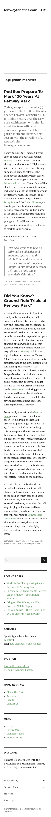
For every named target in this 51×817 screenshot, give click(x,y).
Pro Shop (9, 800)
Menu (43, 10)
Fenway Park (11, 160)
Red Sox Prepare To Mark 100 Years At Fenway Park (23, 96)
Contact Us (12, 703)
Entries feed (13, 730)
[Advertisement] (25, 46)
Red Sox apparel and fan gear (25, 643)
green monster (10, 284)
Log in (10, 726)
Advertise (12, 696)
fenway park (35, 281)
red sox (31, 284)
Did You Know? (22, 541)
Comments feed (15, 733)
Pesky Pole (9, 202)
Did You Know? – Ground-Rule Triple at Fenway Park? (25, 301)
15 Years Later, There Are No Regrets (26, 591)
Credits (10, 700)
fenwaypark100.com (14, 183)
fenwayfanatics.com (20, 10)
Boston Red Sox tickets (16, 666)
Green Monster (33, 202)
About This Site (15, 692)
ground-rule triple (26, 544)
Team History (11, 780)
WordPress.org (14, 737)
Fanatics (8, 640)
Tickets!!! (8, 793)
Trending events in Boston (18, 670)
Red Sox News (21, 281)
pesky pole (22, 284)
